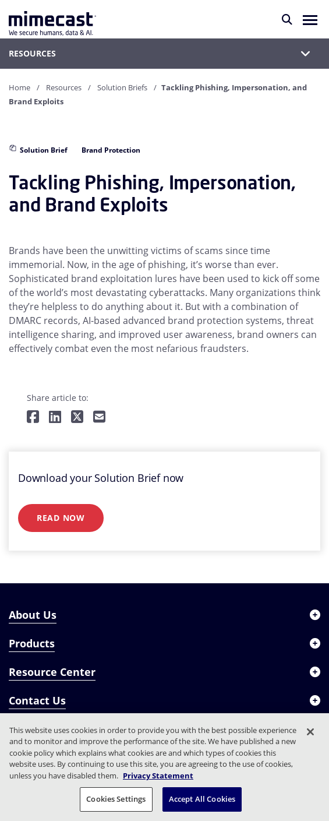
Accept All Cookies (202, 799)
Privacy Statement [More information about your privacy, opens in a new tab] (158, 775)
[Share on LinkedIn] (55, 417)
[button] (310, 19)
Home (19, 87)
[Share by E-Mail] (99, 417)
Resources (64, 87)
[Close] (310, 732)
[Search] (287, 19)
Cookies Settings (116, 799)
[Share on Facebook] (33, 417)
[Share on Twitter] (77, 417)
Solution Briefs (122, 87)
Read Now (61, 517)
